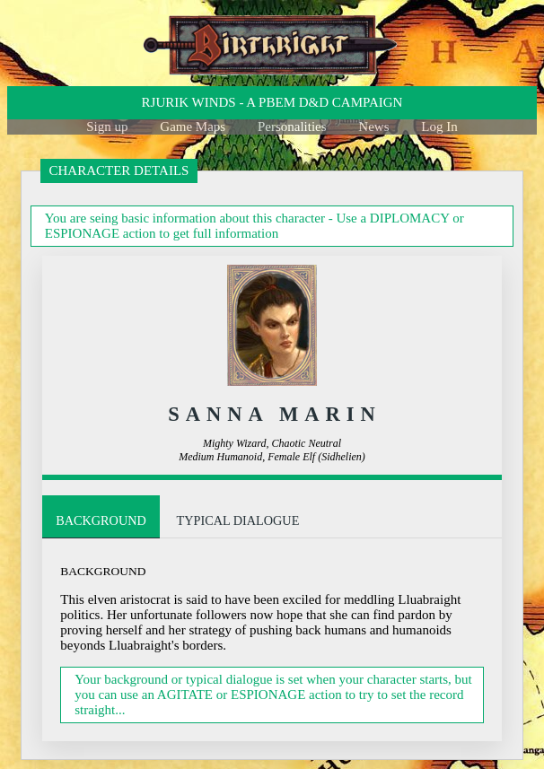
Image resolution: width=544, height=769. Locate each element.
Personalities (292, 126)
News (373, 126)
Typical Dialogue (246, 520)
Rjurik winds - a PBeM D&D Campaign (272, 102)
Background (103, 520)
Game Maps (192, 126)
